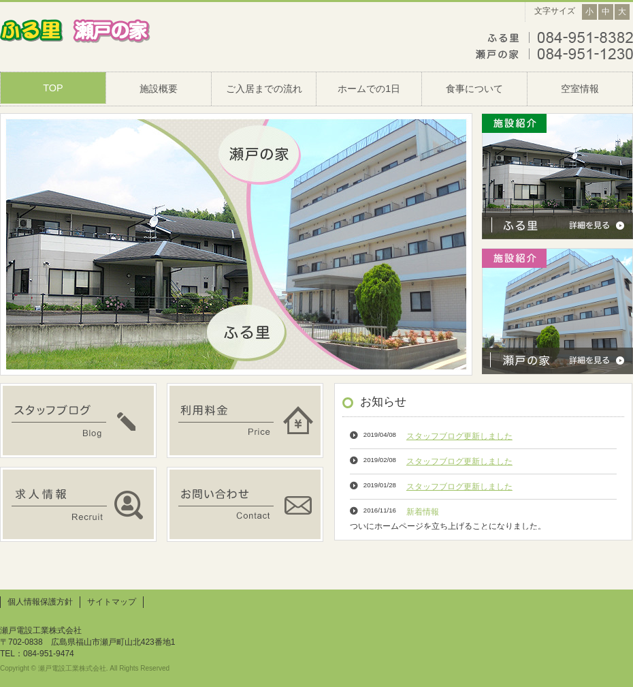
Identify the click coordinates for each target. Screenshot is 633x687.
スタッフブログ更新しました (459, 436)
